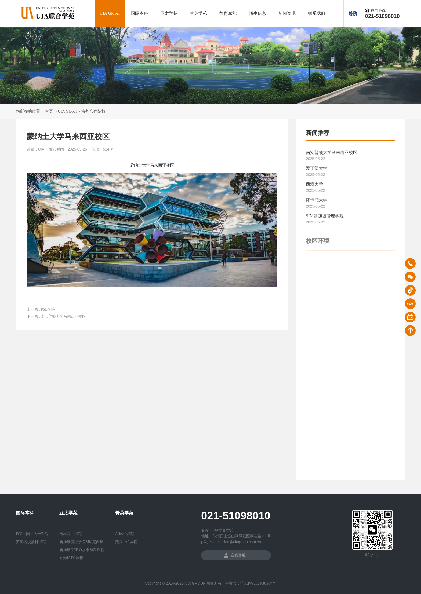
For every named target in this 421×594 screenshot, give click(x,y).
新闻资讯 (287, 13)
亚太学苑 (168, 13)
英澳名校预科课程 (31, 542)
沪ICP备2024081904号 (258, 583)
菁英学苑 (198, 13)
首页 (49, 111)
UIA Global (110, 13)
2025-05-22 (315, 160)
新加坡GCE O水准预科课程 (81, 550)
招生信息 (257, 13)
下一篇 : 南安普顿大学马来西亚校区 (56, 316)
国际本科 (139, 13)
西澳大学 (314, 186)
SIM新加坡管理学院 (324, 217)
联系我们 (316, 13)
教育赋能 (228, 13)
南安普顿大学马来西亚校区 (331, 154)
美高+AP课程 (126, 542)
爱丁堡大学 (316, 170)
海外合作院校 (93, 111)
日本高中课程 (70, 534)
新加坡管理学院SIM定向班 (81, 542)
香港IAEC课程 (71, 558)
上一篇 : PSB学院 (41, 309)
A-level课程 (124, 534)
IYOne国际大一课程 (32, 534)
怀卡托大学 (316, 201)
